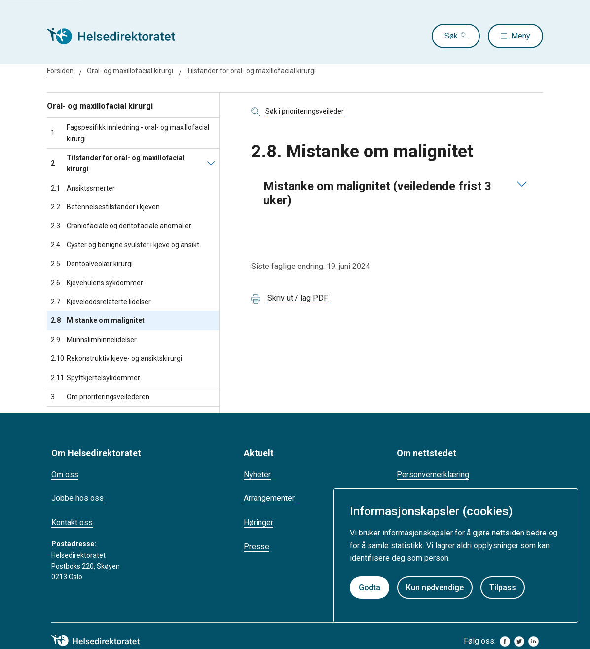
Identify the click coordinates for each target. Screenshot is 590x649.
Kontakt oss (72, 522)
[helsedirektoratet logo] (102, 641)
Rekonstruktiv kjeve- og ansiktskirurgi (116, 358)
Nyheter (257, 474)
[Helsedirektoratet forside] (118, 36)
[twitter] (519, 641)
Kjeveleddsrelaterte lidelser (101, 301)
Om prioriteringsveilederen (100, 396)
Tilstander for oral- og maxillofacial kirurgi (251, 71)
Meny (520, 35)
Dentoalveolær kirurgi (92, 263)
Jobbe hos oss (77, 498)
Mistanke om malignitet (98, 320)
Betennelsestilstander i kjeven (105, 206)
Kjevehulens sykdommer (97, 282)
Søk (451, 35)
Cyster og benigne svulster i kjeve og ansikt (125, 244)
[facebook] (505, 641)
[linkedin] (533, 641)
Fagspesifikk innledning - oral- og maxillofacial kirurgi (130, 132)
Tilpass (502, 587)
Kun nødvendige (435, 587)
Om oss (64, 474)
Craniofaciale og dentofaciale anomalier (121, 225)
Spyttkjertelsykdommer (95, 377)
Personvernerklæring (433, 474)
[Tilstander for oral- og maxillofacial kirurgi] (211, 164)
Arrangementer (269, 498)
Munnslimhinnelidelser (94, 339)
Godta (369, 587)
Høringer (258, 522)
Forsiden (60, 71)
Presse (256, 546)
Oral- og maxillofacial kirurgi (130, 71)
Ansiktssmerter (83, 188)
